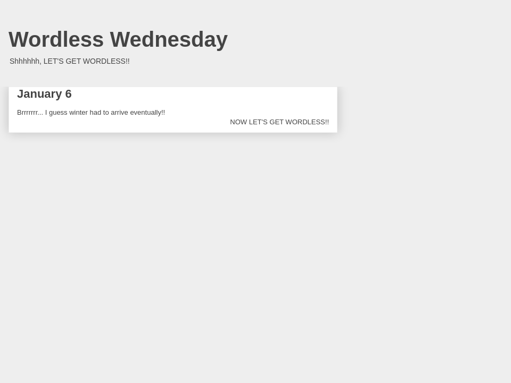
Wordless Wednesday (118, 39)
